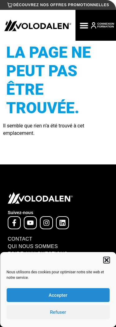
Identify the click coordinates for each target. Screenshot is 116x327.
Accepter (58, 295)
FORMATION (105, 26)
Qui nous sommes (33, 246)
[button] (106, 260)
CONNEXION (105, 23)
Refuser (58, 312)
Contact (20, 239)
